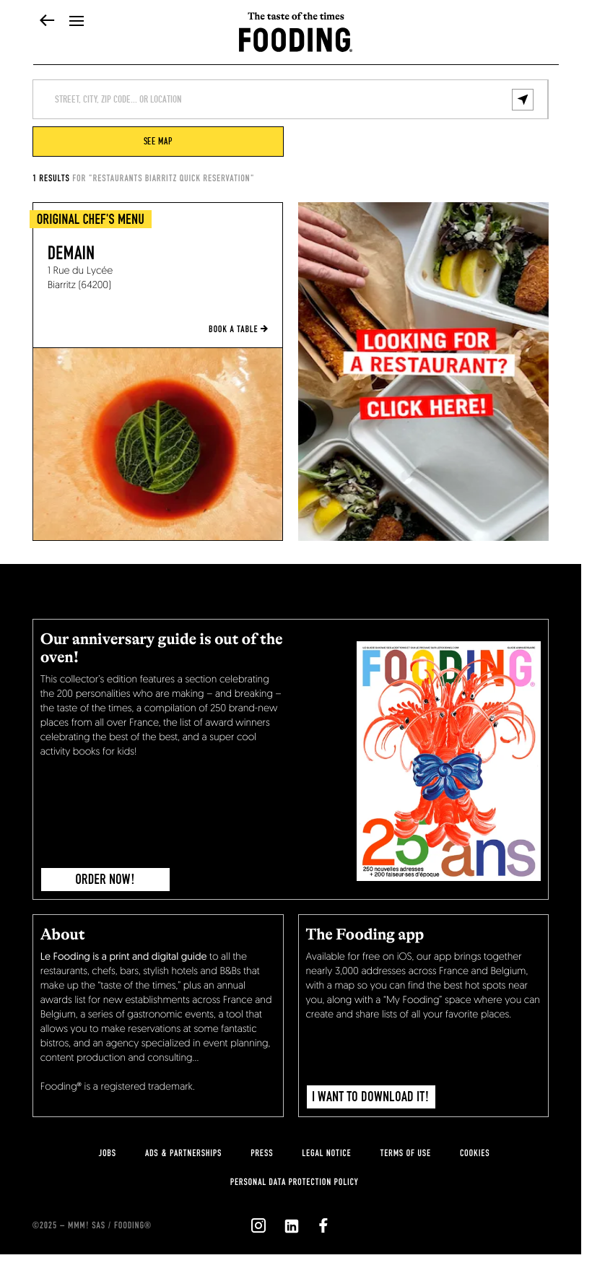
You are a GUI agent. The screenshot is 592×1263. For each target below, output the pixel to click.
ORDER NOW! (105, 879)
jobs (107, 1153)
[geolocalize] (523, 99)
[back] (47, 21)
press (262, 1153)
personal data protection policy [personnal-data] (294, 1182)
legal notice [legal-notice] (326, 1153)
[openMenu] (76, 21)
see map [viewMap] (158, 141)
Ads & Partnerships (183, 1153)
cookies (474, 1153)
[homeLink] (296, 38)
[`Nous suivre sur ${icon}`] (258, 1225)
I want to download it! (371, 1097)
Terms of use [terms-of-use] (405, 1153)
